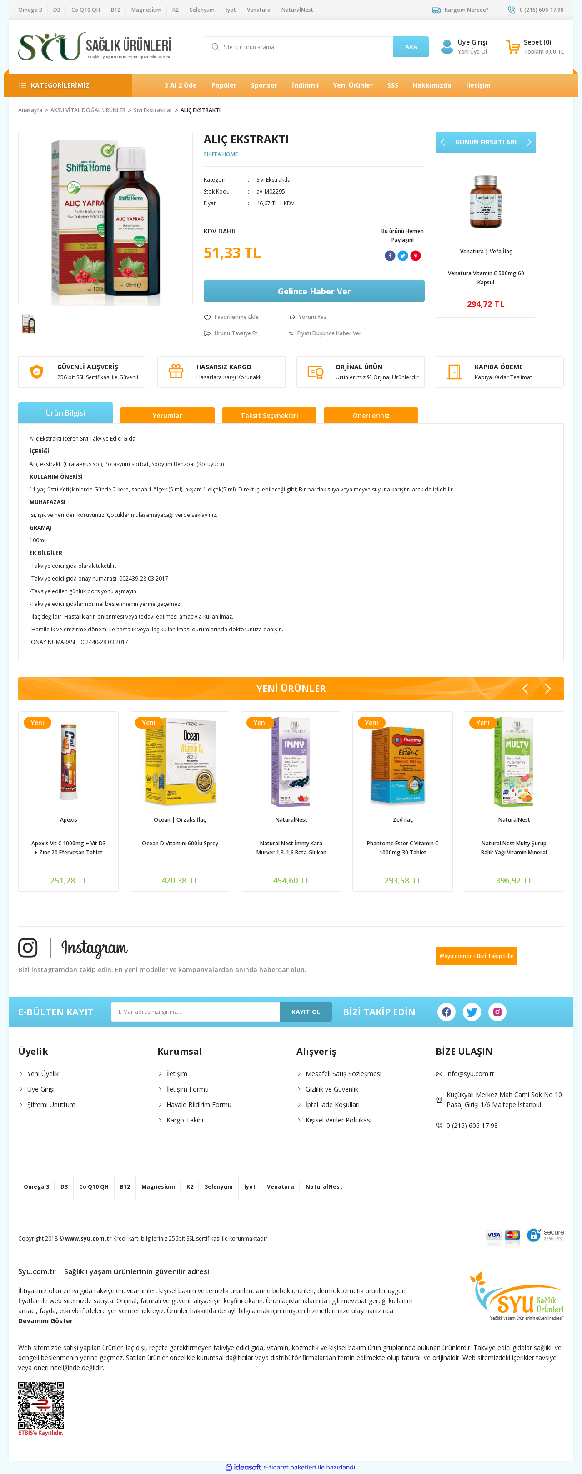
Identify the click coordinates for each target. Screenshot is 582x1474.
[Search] (316, 46)
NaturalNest (291, 820)
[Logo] (94, 46)
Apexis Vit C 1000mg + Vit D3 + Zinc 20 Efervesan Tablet (68, 847)
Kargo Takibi (184, 1120)
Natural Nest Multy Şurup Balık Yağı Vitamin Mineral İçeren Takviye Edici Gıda (514, 848)
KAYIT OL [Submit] (306, 1011)
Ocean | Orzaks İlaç (180, 820)
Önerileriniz (371, 415)
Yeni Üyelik (43, 1073)
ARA (411, 46)
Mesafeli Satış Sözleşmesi (343, 1073)
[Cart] (535, 46)
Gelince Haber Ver (314, 291)
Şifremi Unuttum (51, 1104)
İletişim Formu (187, 1089)
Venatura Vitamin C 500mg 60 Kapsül (486, 277)
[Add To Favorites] (231, 317)
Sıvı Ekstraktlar (274, 180)
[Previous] (442, 142)
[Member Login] (447, 47)
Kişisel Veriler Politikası (338, 1120)
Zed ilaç (403, 820)
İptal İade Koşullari (333, 1104)
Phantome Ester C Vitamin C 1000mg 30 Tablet (402, 847)
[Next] (528, 142)
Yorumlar (167, 415)
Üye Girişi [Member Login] (472, 42)
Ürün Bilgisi (65, 413)
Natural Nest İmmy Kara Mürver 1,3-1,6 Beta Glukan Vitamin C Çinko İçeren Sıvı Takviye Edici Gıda (291, 848)
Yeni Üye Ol (472, 51)
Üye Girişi (41, 1089)
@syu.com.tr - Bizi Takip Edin (477, 956)
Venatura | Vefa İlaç (486, 251)
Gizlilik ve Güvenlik (332, 1089)
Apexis (68, 820)
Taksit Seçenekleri (269, 415)
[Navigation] (68, 85)
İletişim (176, 1073)
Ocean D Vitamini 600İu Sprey (180, 843)
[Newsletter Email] (221, 1012)
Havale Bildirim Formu (198, 1104)
